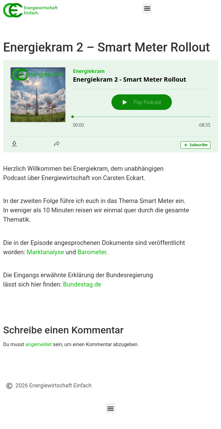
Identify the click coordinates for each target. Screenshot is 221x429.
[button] (147, 8)
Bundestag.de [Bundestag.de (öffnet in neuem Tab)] (82, 284)
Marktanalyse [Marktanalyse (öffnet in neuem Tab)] (45, 252)
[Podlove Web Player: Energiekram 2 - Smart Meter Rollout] (110, 106)
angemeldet (39, 344)
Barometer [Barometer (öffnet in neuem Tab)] (92, 252)
